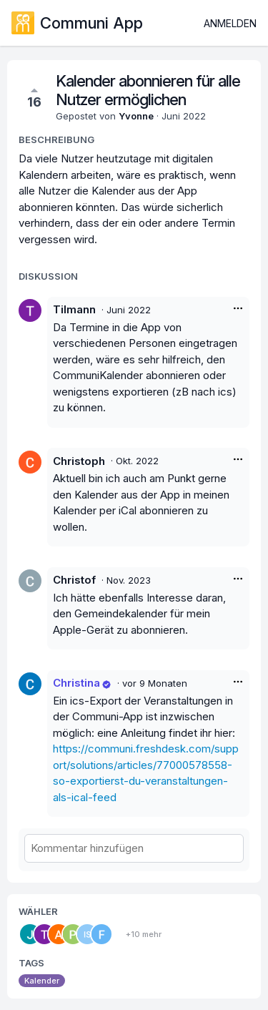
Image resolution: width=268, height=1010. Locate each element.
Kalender (41, 981)
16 (34, 96)
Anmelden (230, 23)
